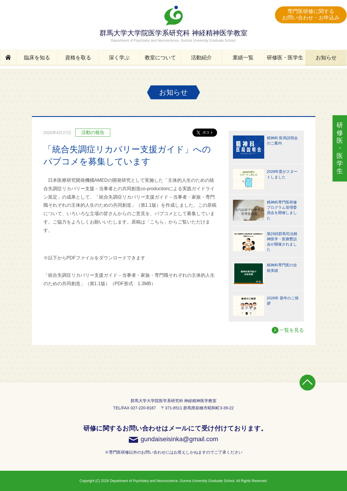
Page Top (307, 383)
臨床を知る (37, 58)
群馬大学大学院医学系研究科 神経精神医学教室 (173, 24)
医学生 (340, 148)
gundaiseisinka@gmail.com (179, 439)
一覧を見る (291, 330)
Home (8, 58)
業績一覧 (243, 58)
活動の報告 (92, 132)
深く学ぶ (119, 58)
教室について (160, 58)
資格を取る (78, 58)
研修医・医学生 (285, 58)
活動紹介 (201, 58)
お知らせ (326, 58)
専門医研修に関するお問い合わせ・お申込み (310, 14)
